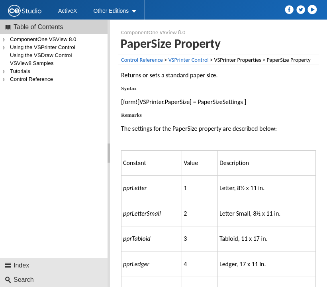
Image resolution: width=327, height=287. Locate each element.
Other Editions (111, 11)
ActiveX (67, 11)
